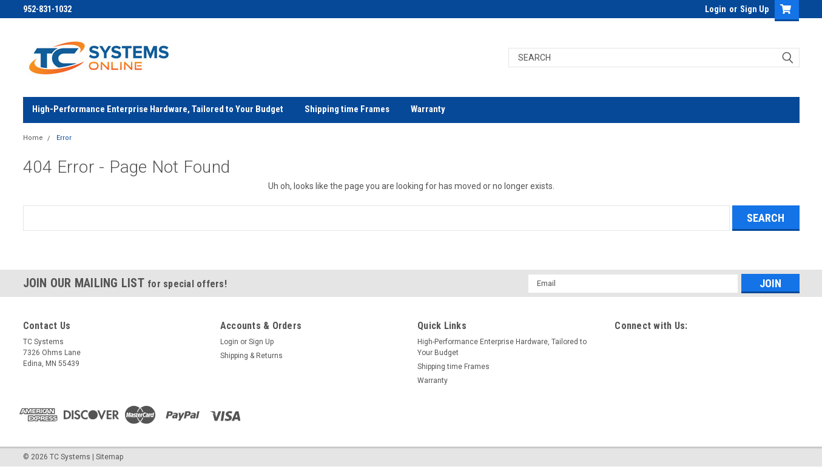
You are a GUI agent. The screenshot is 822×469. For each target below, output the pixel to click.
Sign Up (754, 9)
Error (64, 138)
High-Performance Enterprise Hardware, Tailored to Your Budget (157, 109)
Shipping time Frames (347, 109)
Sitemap (109, 457)
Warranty (428, 109)
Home (33, 138)
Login (715, 9)
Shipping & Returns (251, 355)
